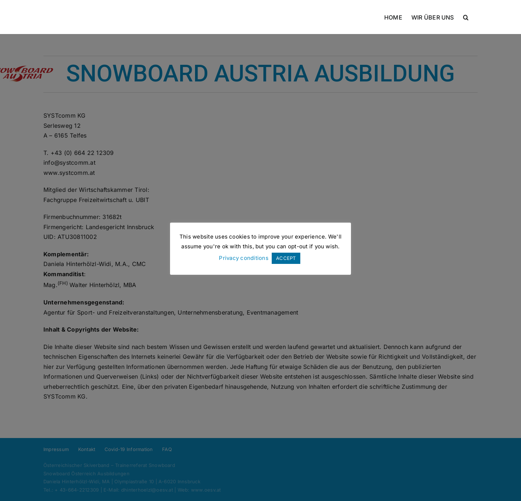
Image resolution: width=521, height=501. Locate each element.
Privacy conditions (243, 257)
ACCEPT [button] (286, 258)
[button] (466, 17)
